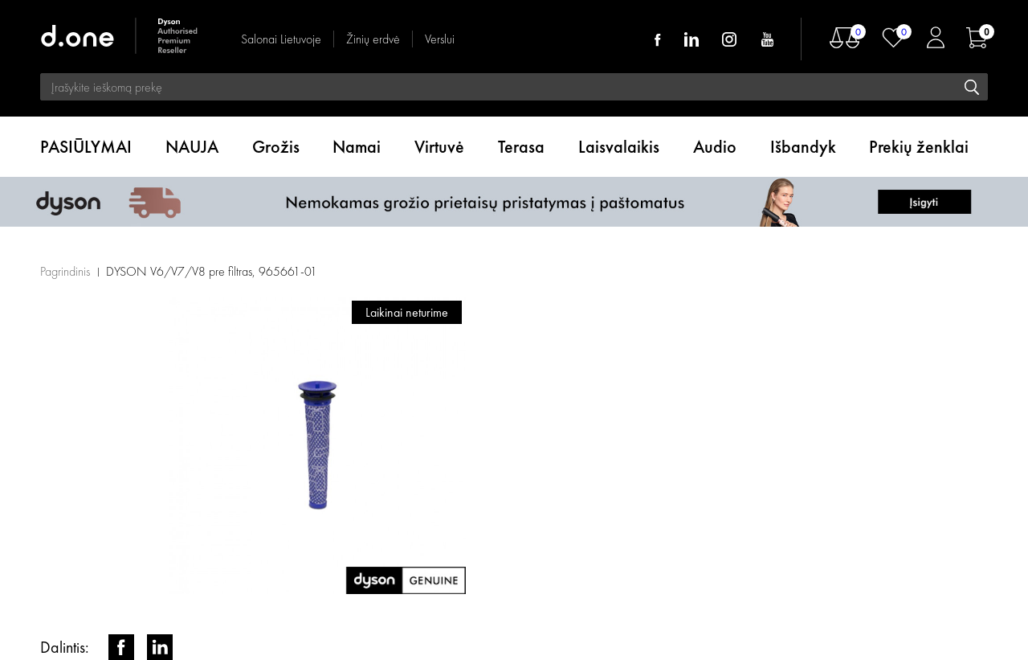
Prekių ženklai (919, 146)
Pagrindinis (65, 271)
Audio (714, 146)
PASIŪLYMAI (86, 146)
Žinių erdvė (373, 39)
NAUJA (191, 146)
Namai (356, 146)
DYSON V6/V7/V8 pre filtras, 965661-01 (211, 271)
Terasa (521, 146)
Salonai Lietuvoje (281, 39)
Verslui (440, 39)
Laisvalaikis (618, 146)
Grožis (276, 146)
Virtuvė (439, 146)
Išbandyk (803, 146)
